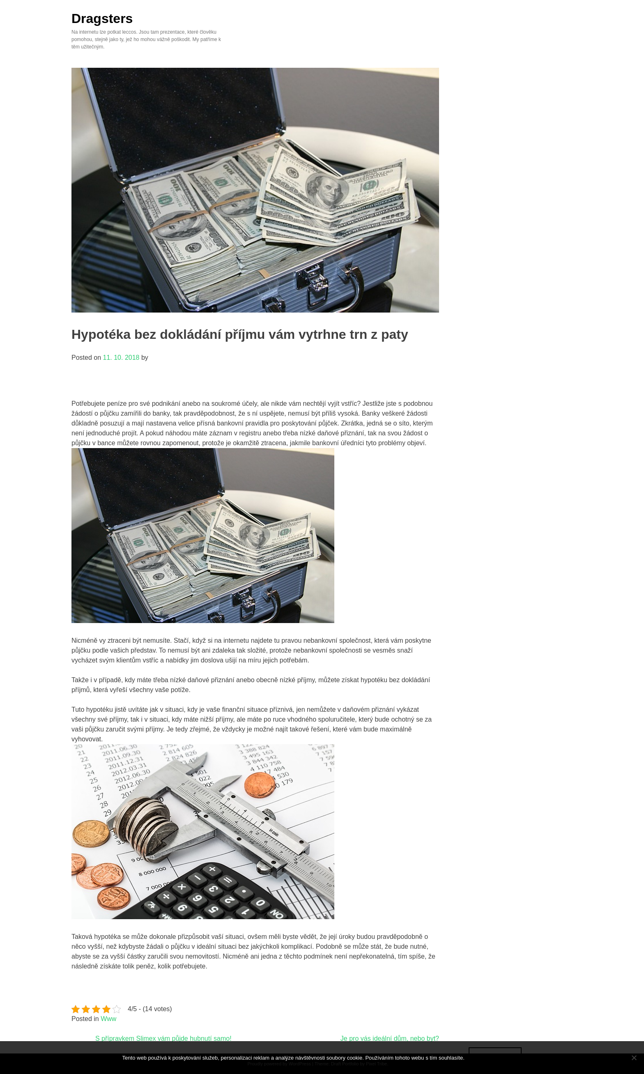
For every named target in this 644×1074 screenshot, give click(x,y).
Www (108, 1018)
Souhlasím (495, 1057)
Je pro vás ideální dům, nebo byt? (389, 1038)
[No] (634, 1057)
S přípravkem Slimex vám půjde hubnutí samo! (163, 1038)
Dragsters (102, 18)
